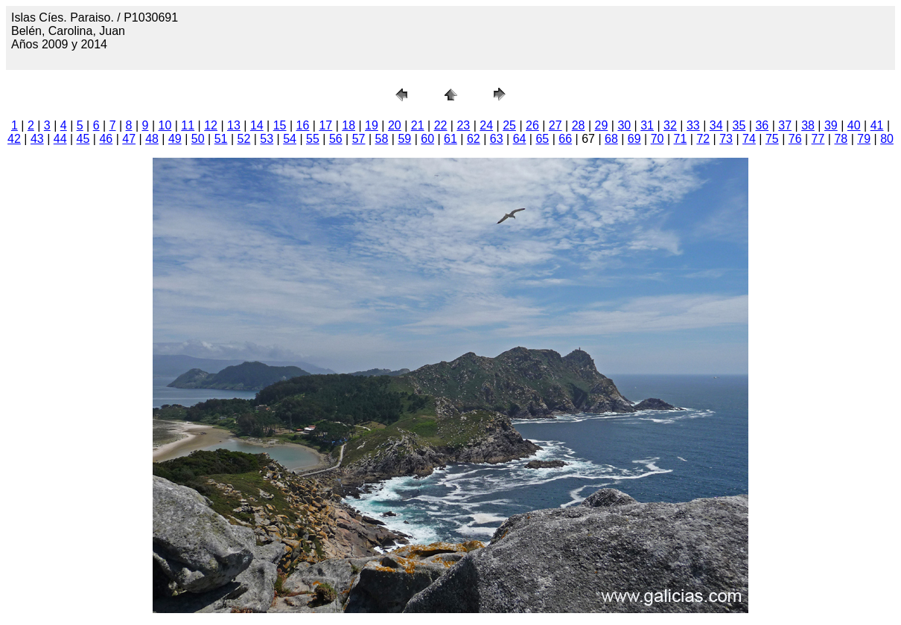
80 (887, 138)
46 (105, 138)
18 (348, 125)
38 (808, 125)
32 (670, 125)
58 (382, 138)
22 (441, 125)
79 (863, 138)
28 (578, 125)
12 (210, 125)
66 (565, 138)
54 (289, 138)
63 (496, 138)
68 (611, 138)
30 (624, 125)
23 (463, 125)
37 (785, 125)
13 (234, 125)
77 (818, 138)
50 (198, 138)
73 (726, 138)
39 (831, 125)
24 (486, 125)
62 (473, 138)
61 (450, 138)
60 (427, 138)
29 (601, 125)
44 (60, 138)
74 (749, 138)
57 (359, 138)
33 (693, 125)
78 (840, 138)
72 (703, 138)
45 (83, 138)
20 (394, 125)
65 (542, 138)
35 (739, 125)
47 (129, 138)
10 (165, 125)
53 (266, 138)
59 (404, 138)
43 (37, 138)
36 (761, 125)
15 (280, 125)
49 (175, 138)
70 (657, 138)
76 (795, 138)
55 (312, 138)
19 (371, 125)
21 (417, 125)
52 (244, 138)
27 (555, 125)
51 (221, 138)
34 (716, 125)
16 (303, 125)
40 (854, 125)
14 (257, 125)
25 (509, 125)
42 (14, 138)
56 (336, 138)
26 (532, 125)
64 (519, 138)
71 (680, 138)
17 (325, 125)
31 (647, 125)
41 (877, 125)
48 (152, 138)
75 (772, 138)
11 (187, 125)
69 (634, 138)
